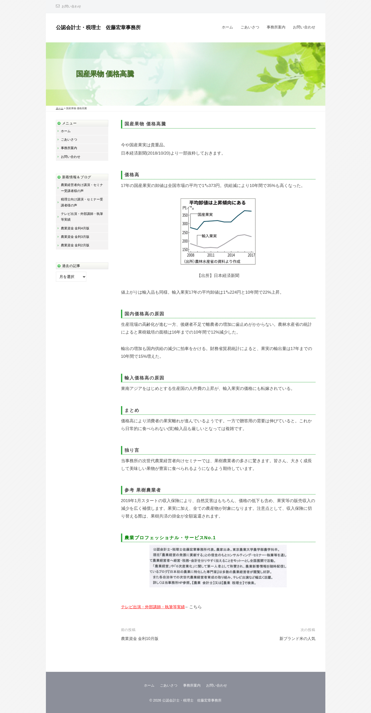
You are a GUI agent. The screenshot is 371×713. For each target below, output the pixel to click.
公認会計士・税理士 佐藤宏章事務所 (102, 27)
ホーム (227, 27)
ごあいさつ (250, 27)
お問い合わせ (72, 6)
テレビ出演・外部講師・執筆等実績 (155, 607)
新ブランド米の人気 (296, 638)
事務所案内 (276, 27)
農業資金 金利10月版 (141, 638)
